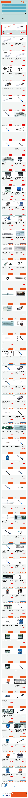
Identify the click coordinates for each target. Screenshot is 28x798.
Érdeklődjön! (10, 244)
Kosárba (10, 33)
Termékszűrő (4, 10)
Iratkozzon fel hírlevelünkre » (16, 795)
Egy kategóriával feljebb (7, 5)
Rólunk (7, 789)
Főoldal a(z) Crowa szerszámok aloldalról (8, 786)
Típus (3, 18)
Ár (2, 13)
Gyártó (3, 15)
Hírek (9, 789)
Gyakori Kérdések (20, 789)
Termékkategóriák (5, 8)
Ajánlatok (3, 789)
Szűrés (3, 35)
